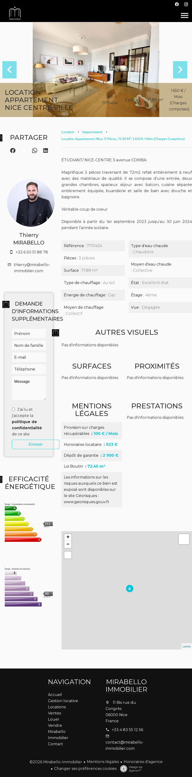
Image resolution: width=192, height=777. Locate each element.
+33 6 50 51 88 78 (32, 252)
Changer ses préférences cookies (85, 768)
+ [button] (68, 537)
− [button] (68, 544)
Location (67, 132)
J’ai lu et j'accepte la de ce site (27, 421)
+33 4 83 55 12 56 (127, 729)
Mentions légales (103, 761)
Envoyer (36, 444)
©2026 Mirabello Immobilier (56, 762)
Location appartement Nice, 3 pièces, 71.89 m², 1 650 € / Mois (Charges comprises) (123, 139)
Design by (130, 768)
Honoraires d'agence (143, 761)
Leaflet (187, 646)
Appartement (92, 132)
